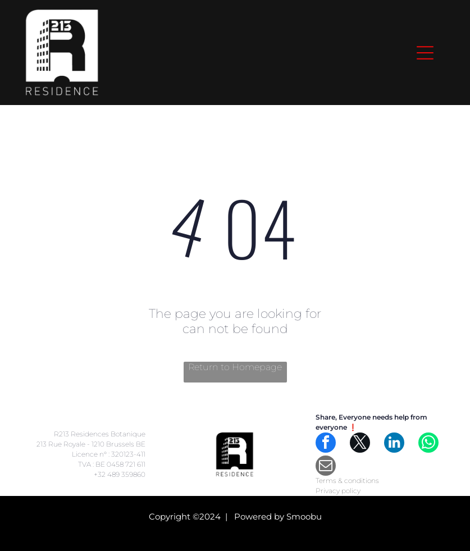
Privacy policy (338, 490)
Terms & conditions (347, 480)
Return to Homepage (235, 367)
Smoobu (304, 516)
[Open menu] (425, 52)
